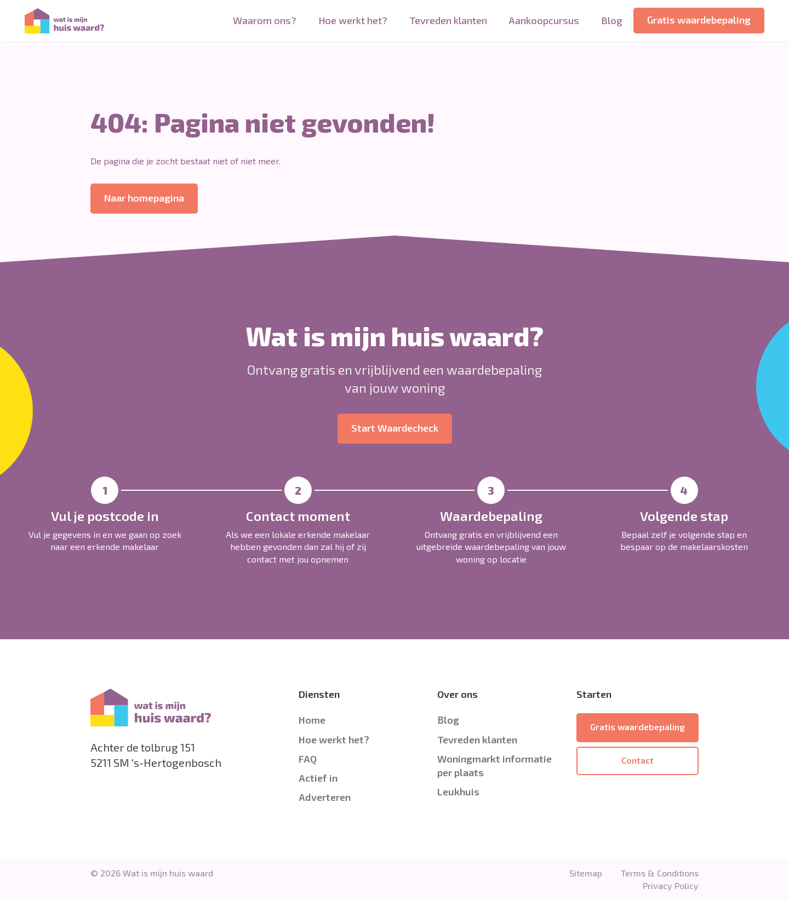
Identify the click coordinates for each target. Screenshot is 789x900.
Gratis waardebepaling (699, 20)
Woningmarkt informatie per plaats (494, 765)
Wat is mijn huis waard (168, 873)
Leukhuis (458, 792)
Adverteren (325, 797)
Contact (637, 760)
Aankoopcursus (544, 20)
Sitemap (585, 873)
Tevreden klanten (448, 20)
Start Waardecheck (394, 428)
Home (312, 720)
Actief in (318, 778)
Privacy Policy (671, 885)
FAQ (308, 759)
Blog (611, 20)
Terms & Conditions (660, 873)
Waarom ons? (264, 20)
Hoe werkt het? (352, 20)
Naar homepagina (144, 198)
